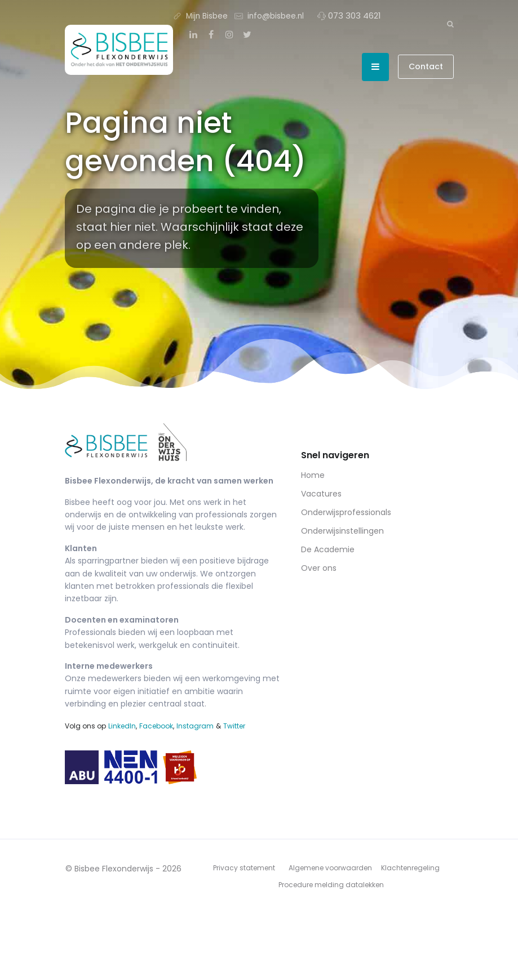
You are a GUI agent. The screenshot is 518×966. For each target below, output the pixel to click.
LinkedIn (122, 726)
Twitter (234, 726)
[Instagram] (229, 35)
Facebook (156, 726)
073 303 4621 (349, 15)
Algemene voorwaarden (330, 868)
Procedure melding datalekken (331, 884)
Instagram (195, 726)
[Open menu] (375, 67)
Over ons (319, 568)
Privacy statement (244, 868)
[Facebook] (211, 35)
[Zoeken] (450, 23)
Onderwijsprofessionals (346, 512)
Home (313, 475)
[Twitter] (247, 35)
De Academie (328, 549)
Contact (426, 66)
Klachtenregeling (410, 868)
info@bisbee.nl (269, 15)
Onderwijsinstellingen (342, 530)
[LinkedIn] (193, 35)
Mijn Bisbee (200, 15)
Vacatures (321, 493)
